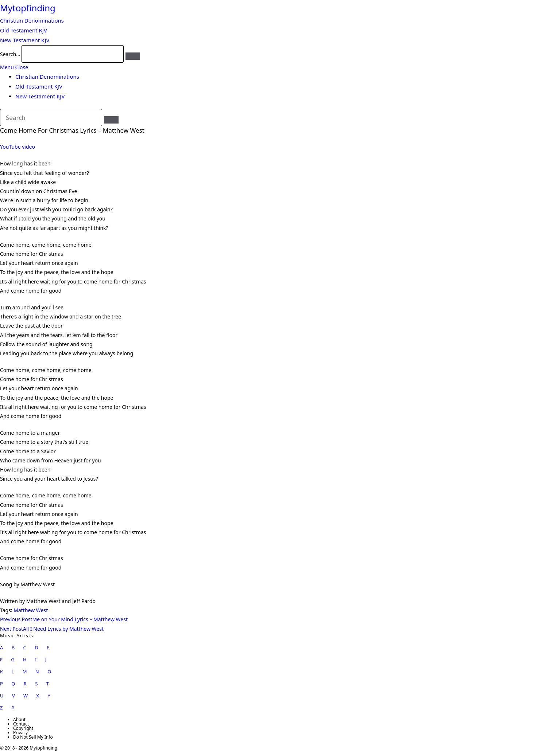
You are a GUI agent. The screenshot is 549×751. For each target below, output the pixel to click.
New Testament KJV (40, 96)
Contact (21, 724)
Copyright (23, 728)
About (19, 719)
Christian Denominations (47, 76)
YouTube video (17, 146)
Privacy (20, 733)
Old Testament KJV (38, 86)
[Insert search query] (51, 117)
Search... (10, 54)
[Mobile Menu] (14, 67)
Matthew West (30, 610)
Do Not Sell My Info (33, 737)
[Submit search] (111, 120)
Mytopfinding (27, 8)
